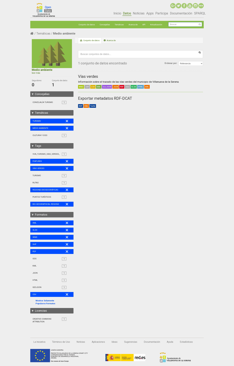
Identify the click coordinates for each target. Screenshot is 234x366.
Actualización (156, 24)
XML (147, 87)
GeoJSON (107, 87)
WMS (81, 87)
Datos (127, 13)
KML (99, 87)
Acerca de (133, 24)
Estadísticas (186, 342)
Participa (161, 13)
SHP (87, 87)
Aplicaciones (98, 342)
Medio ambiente (64, 33)
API (143, 24)
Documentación (181, 13)
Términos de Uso (61, 342)
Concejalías (105, 24)
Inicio (117, 13)
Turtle (92, 106)
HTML (140, 87)
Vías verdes (88, 76)
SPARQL (200, 13)
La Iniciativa (39, 342)
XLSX (133, 87)
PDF (122, 87)
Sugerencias (130, 342)
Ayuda (170, 342)
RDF (80, 106)
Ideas (114, 342)
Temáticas (119, 24)
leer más (36, 73)
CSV (93, 87)
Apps (150, 13)
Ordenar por (170, 63)
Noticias (138, 13)
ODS (127, 87)
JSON (115, 87)
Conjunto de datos (87, 24)
